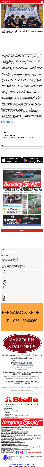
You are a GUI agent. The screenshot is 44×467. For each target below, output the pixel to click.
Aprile (4, 287)
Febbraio (4, 289)
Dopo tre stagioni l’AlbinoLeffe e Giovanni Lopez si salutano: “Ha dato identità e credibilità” (13, 266)
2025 (4, 273)
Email (2, 150)
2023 (4, 276)
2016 (4, 296)
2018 (4, 294)
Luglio (4, 284)
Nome (2, 145)
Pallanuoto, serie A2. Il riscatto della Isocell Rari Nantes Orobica (10, 260)
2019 (4, 293)
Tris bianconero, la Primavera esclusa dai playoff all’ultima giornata (10, 258)
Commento (3, 138)
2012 (4, 300)
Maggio (4, 286)
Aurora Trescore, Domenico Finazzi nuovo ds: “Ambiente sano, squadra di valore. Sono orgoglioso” (14, 261)
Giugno (4, 285)
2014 (4, 298)
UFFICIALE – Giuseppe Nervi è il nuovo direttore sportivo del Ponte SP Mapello (12, 267)
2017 (4, 295)
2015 (4, 297)
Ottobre (4, 281)
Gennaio (4, 290)
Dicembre (5, 279)
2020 (4, 291)
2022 (4, 277)
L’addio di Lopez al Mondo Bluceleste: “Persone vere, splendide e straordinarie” (12, 265)
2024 (4, 274)
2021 (4, 278)
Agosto (4, 283)
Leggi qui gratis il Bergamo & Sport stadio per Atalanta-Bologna (9, 259)
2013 (4, 299)
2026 (4, 272)
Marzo (4, 288)
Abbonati (22, 230)
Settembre (5, 282)
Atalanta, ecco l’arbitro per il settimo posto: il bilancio (8, 264)
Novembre (5, 280)
